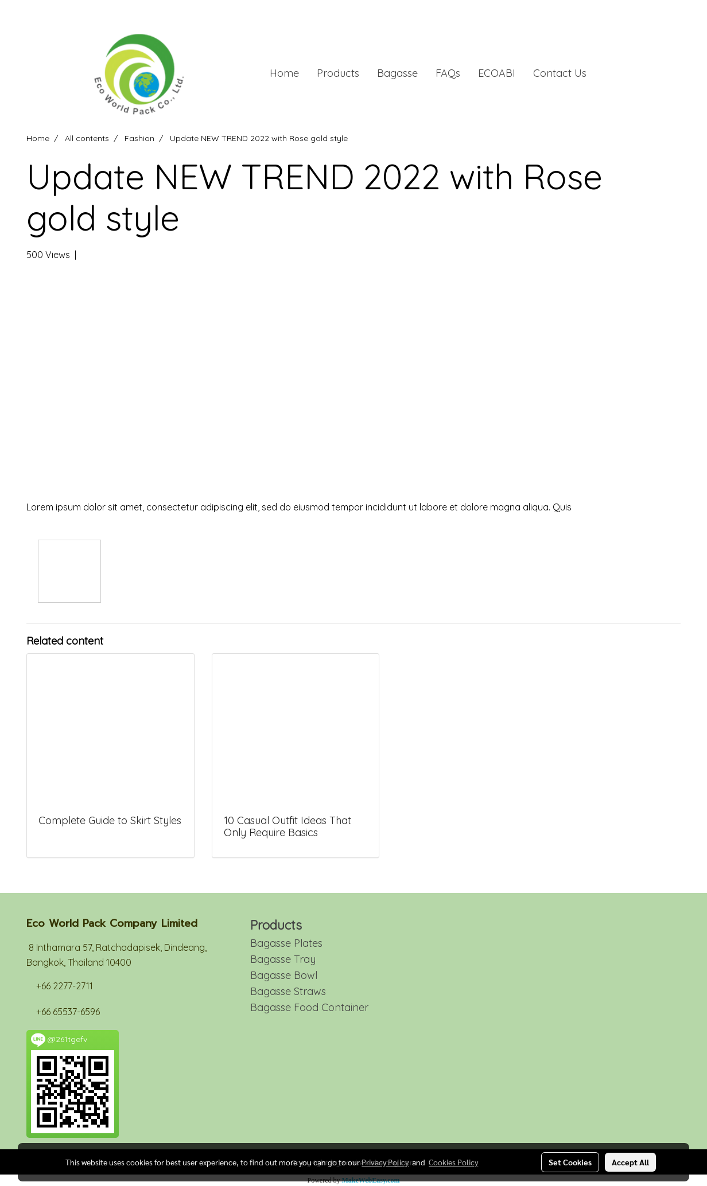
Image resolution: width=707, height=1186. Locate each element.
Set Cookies (570, 1162)
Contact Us (559, 73)
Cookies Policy (453, 1162)
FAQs (448, 73)
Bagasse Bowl (283, 975)
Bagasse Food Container (309, 1007)
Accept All (630, 1162)
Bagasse (397, 73)
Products (338, 73)
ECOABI (496, 73)
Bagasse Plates (286, 943)
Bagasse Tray (283, 959)
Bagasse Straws (288, 991)
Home (284, 73)
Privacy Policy (385, 1162)
